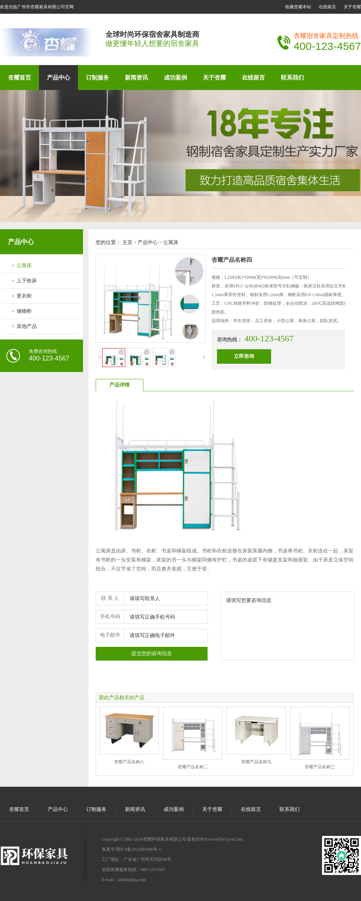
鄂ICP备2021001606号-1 (138, 849)
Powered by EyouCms (223, 839)
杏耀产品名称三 (320, 766)
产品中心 (58, 77)
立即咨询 (244, 356)
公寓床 (24, 265)
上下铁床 (27, 280)
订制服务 (97, 77)
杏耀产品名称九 (256, 761)
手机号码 (110, 616)
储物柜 (24, 311)
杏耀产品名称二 (193, 766)
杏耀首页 (19, 77)
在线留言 (327, 6)
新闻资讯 (136, 77)
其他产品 (27, 326)
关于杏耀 (352, 6)
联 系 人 (110, 598)
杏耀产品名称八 (129, 761)
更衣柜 (24, 296)
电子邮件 (110, 635)
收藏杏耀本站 (298, 6)
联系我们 (292, 77)
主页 (127, 242)
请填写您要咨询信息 (287, 626)
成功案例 (175, 77)
